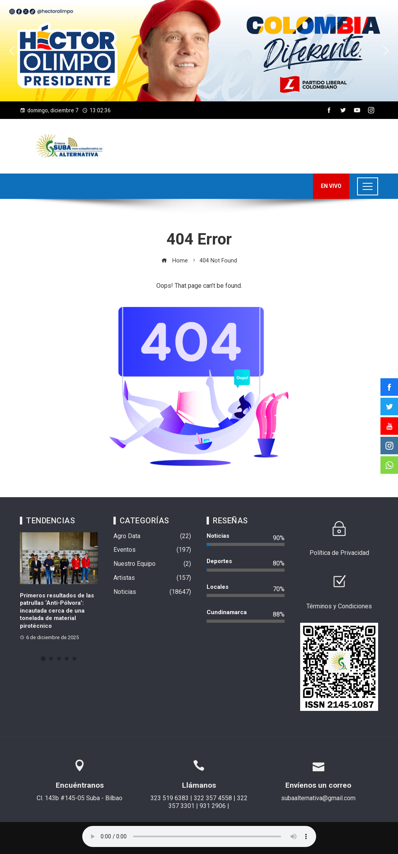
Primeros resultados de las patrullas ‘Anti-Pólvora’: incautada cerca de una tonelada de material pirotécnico (57, 610)
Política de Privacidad (339, 552)
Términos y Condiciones (339, 606)
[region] (199, 50)
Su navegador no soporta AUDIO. (199, 836)
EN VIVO (331, 186)
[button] (199, 50)
